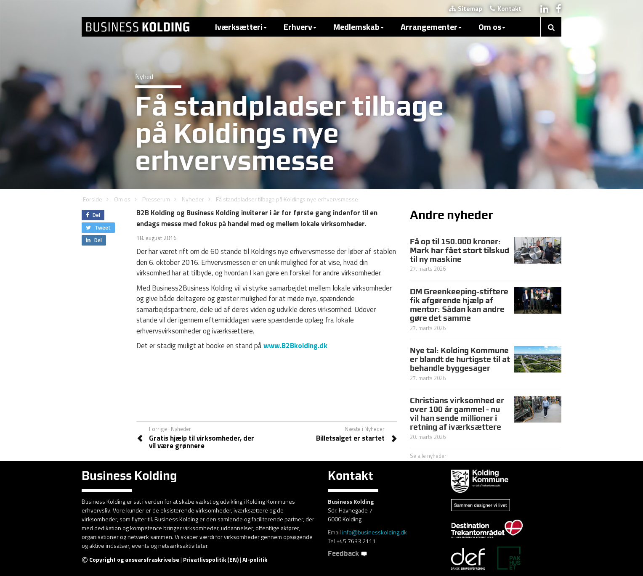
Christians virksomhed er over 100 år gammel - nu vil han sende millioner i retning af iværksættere (457, 413)
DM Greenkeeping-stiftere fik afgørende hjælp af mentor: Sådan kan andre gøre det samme (459, 304)
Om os (491, 26)
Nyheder (193, 199)
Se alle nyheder (428, 456)
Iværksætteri (241, 26)
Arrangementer (431, 26)
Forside (92, 199)
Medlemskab (358, 26)
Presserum (156, 199)
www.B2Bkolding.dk (295, 345)
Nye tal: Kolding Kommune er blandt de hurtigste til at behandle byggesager (460, 359)
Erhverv (300, 26)
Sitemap (465, 8)
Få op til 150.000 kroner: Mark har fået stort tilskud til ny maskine (459, 250)
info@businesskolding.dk (374, 532)
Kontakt (505, 8)
